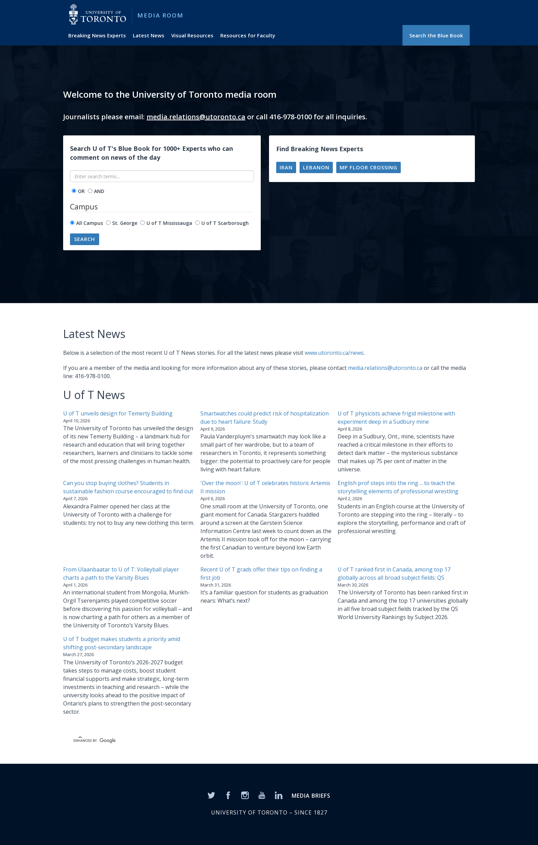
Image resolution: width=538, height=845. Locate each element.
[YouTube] (262, 794)
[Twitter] (211, 794)
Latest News (148, 35)
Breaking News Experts (97, 35)
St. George (124, 223)
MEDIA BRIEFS (311, 795)
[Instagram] (245, 794)
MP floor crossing (368, 167)
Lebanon (316, 167)
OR (81, 191)
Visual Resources (192, 35)
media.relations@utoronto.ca (196, 116)
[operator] (74, 191)
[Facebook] (228, 794)
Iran (286, 167)
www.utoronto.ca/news (334, 353)
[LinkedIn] (278, 794)
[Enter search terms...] (162, 176)
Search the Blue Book (436, 35)
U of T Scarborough (225, 223)
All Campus (89, 223)
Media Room (160, 15)
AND (99, 191)
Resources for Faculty (247, 35)
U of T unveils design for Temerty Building (118, 413)
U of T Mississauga (169, 223)
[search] (175, 740)
